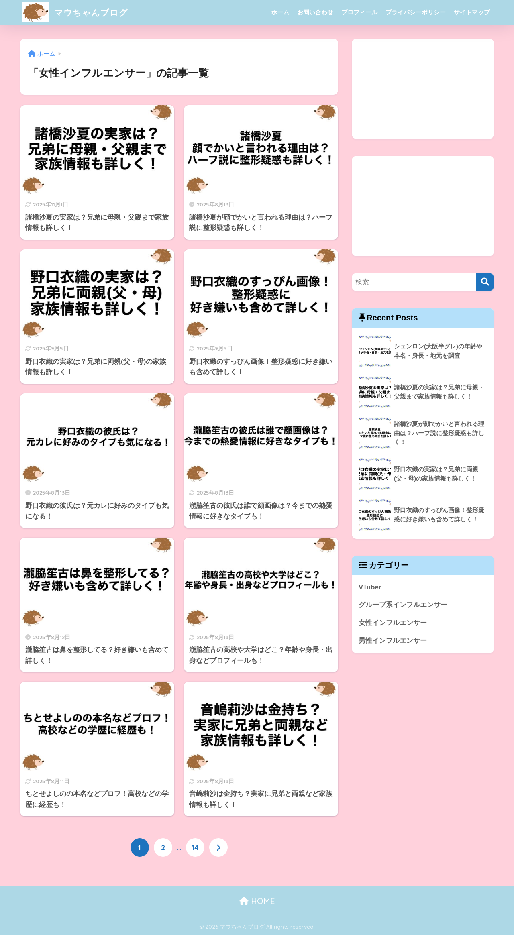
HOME (257, 901)
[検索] (485, 282)
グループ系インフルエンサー (403, 605)
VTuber (370, 587)
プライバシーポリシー (416, 12)
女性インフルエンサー (393, 623)
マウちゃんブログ (78, 12)
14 (195, 847)
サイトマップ (472, 12)
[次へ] (218, 847)
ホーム (280, 12)
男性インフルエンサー (393, 641)
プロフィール (359, 12)
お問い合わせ (315, 12)
